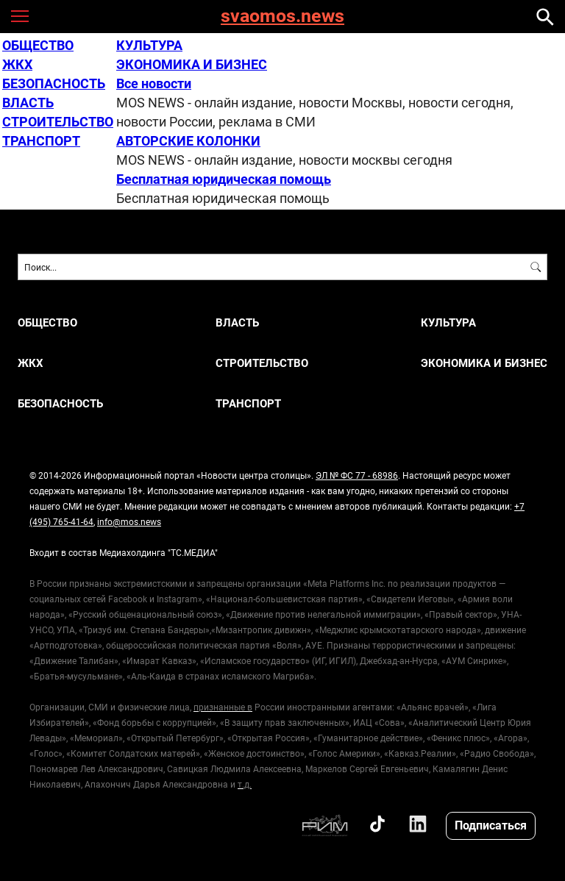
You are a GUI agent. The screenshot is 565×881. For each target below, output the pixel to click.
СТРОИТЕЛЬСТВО (57, 121)
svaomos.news (282, 16)
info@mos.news (129, 521)
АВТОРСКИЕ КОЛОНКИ (188, 140)
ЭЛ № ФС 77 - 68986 (357, 475)
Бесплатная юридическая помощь (223, 179)
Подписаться (491, 824)
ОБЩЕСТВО (38, 45)
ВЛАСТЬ (28, 102)
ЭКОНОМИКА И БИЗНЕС (191, 64)
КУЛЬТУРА (149, 45)
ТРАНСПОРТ (41, 140)
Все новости (153, 83)
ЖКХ (17, 64)
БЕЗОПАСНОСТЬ (53, 83)
